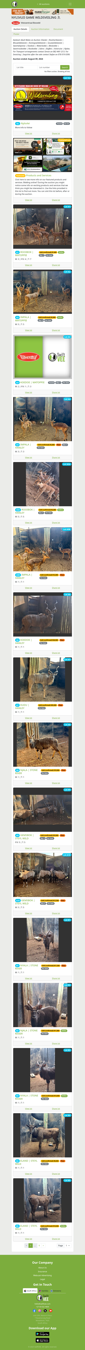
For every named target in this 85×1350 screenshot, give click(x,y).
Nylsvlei (25, 123)
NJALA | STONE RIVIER (26, 1032)
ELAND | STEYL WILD (26, 1162)
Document (58, 29)
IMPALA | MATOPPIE (23, 318)
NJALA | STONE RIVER (26, 771)
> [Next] (43, 1245)
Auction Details (20, 29)
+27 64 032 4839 (42, 1307)
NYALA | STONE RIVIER (26, 1097)
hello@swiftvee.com (42, 1304)
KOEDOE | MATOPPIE (32, 382)
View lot (28, 133)
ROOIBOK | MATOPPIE (24, 253)
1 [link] (30, 1245)
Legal (42, 1279)
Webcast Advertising (42, 1275)
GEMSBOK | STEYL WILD (24, 836)
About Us (42, 1267)
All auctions (43, 4)
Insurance (42, 1271)
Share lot (56, 133)
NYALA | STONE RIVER (26, 967)
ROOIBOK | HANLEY (25, 511)
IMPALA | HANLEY (23, 446)
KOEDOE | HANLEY (23, 641)
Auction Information (40, 29)
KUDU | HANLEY (22, 706)
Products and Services (38, 175)
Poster (16, 34)
